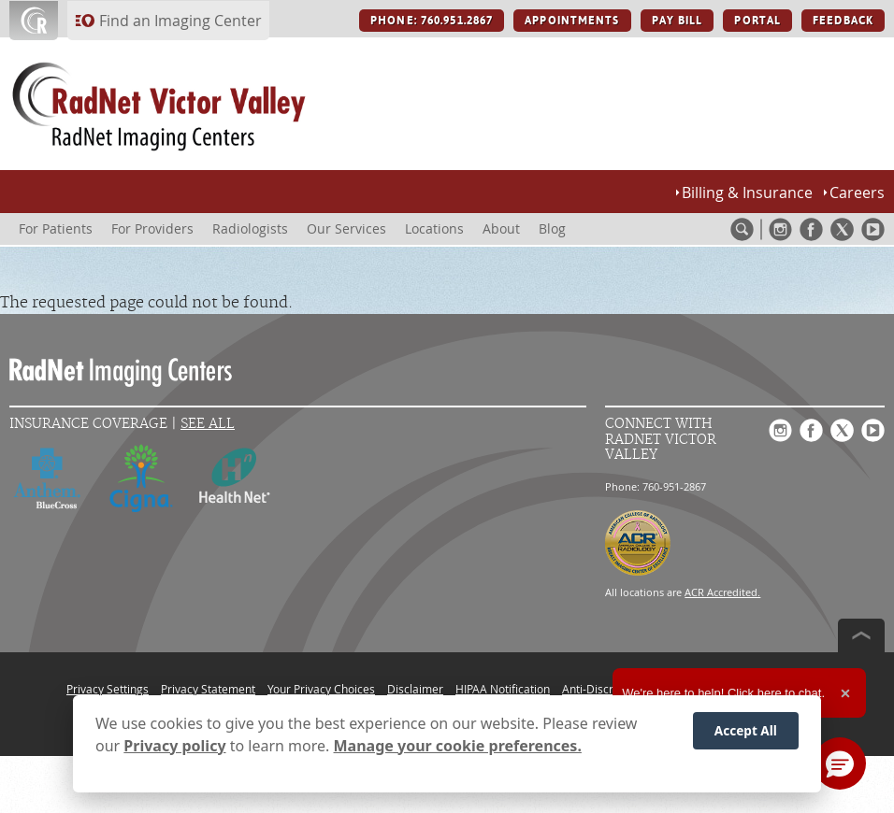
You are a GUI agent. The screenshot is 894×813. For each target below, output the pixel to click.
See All (207, 424)
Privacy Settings (107, 688)
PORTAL (757, 20)
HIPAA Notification (502, 688)
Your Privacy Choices (321, 688)
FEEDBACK (843, 20)
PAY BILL (677, 20)
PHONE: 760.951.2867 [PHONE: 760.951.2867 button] (431, 20)
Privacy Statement (208, 688)
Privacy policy (174, 745)
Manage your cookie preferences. (458, 745)
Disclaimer (415, 688)
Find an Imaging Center (180, 20)
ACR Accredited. (722, 592)
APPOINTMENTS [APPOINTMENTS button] (572, 20)
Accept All (745, 730)
